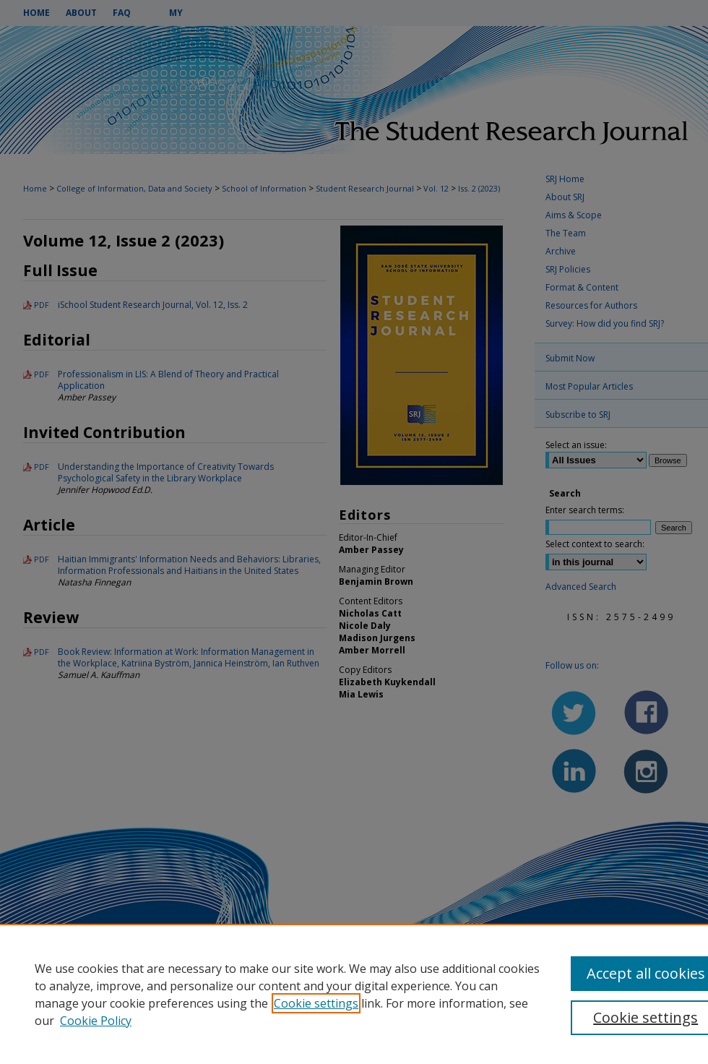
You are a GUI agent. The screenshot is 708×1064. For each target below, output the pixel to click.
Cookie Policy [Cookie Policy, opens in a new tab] (95, 1021)
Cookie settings (316, 1003)
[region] (354, 994)
